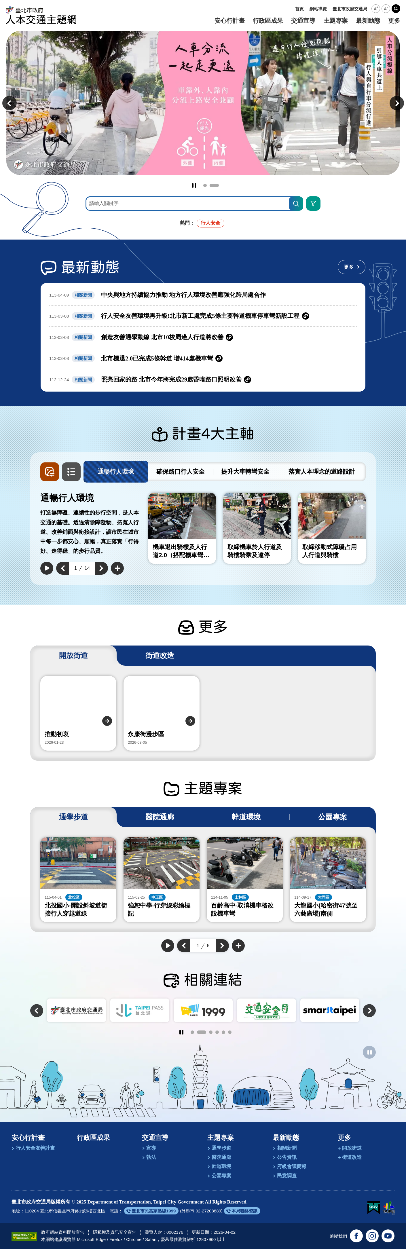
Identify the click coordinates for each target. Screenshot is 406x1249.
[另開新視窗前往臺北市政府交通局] (350, 9)
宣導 (151, 1148)
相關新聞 (287, 1148)
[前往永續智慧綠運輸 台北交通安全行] (203, 103)
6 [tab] (230, 1032)
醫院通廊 (221, 1157)
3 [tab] (211, 1032)
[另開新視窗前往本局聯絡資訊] (242, 1210)
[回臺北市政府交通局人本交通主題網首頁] (41, 15)
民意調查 (287, 1175)
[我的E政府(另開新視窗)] (373, 1207)
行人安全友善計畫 (35, 1148)
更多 (394, 20)
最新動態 (368, 20)
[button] (375, 8)
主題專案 (336, 20)
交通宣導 (303, 20)
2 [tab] (217, 185)
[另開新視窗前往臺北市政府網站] (388, 1207)
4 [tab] (217, 1032)
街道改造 (352, 1157)
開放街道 (352, 1148)
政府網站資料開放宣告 (62, 1232)
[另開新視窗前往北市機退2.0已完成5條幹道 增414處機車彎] (203, 358)
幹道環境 (221, 1166)
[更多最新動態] (351, 267)
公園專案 (221, 1175)
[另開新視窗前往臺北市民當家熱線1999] (151, 1210)
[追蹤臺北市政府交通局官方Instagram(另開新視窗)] (372, 1235)
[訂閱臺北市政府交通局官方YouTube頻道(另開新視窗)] (388, 1235)
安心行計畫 (230, 20)
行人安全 (210, 223)
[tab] (116, 472)
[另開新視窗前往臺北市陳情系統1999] (266, 1010)
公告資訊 (287, 1157)
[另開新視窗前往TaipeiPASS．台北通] (203, 1010)
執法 (151, 1157)
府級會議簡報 (291, 1166)
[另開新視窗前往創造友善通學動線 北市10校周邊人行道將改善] (203, 337)
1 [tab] (208, 185)
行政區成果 (268, 20)
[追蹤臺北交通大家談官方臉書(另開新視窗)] (356, 1235)
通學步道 (221, 1148)
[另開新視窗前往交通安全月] (329, 1010)
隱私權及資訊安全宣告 (114, 1232)
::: (290, 9)
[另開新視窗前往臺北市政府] (76, 1010)
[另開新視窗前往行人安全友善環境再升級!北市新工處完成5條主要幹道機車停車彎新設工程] (203, 316)
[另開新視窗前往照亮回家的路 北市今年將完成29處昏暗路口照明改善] (203, 379)
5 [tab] (223, 1032)
